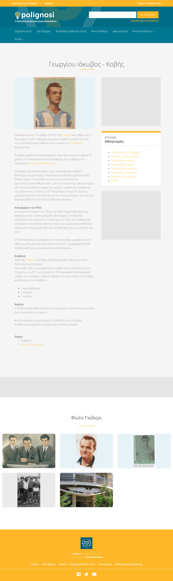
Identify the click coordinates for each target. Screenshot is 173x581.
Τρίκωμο (67, 135)
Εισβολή (30, 260)
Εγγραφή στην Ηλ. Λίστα (82, 564)
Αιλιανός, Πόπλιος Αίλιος (125, 156)
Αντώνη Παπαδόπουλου (42, 163)
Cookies (35, 564)
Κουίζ (18, 39)
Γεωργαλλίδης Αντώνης (124, 168)
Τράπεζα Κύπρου (94, 557)
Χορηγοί (48, 3)
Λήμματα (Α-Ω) (23, 31)
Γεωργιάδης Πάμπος (122, 164)
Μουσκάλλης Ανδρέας (123, 172)
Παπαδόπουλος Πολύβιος (126, 152)
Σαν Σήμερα (44, 31)
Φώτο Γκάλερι (99, 31)
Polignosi (77, 553)
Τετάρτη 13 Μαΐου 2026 (149, 3)
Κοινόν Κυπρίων (142, 31)
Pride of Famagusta (32, 344)
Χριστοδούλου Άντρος (123, 176)
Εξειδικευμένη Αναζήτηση (144, 20)
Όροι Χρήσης (48, 564)
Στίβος (115, 180)
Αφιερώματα (120, 31)
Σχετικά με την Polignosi (24, 3)
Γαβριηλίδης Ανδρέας (123, 160)
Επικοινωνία (105, 564)
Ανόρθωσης (76, 143)
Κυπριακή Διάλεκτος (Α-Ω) (71, 31)
